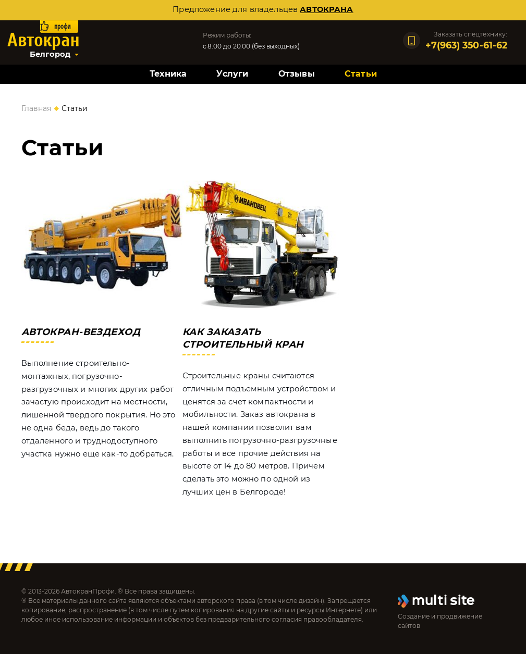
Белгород (50, 54)
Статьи (361, 74)
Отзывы (296, 74)
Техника (168, 74)
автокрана (326, 9)
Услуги (232, 74)
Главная (36, 108)
